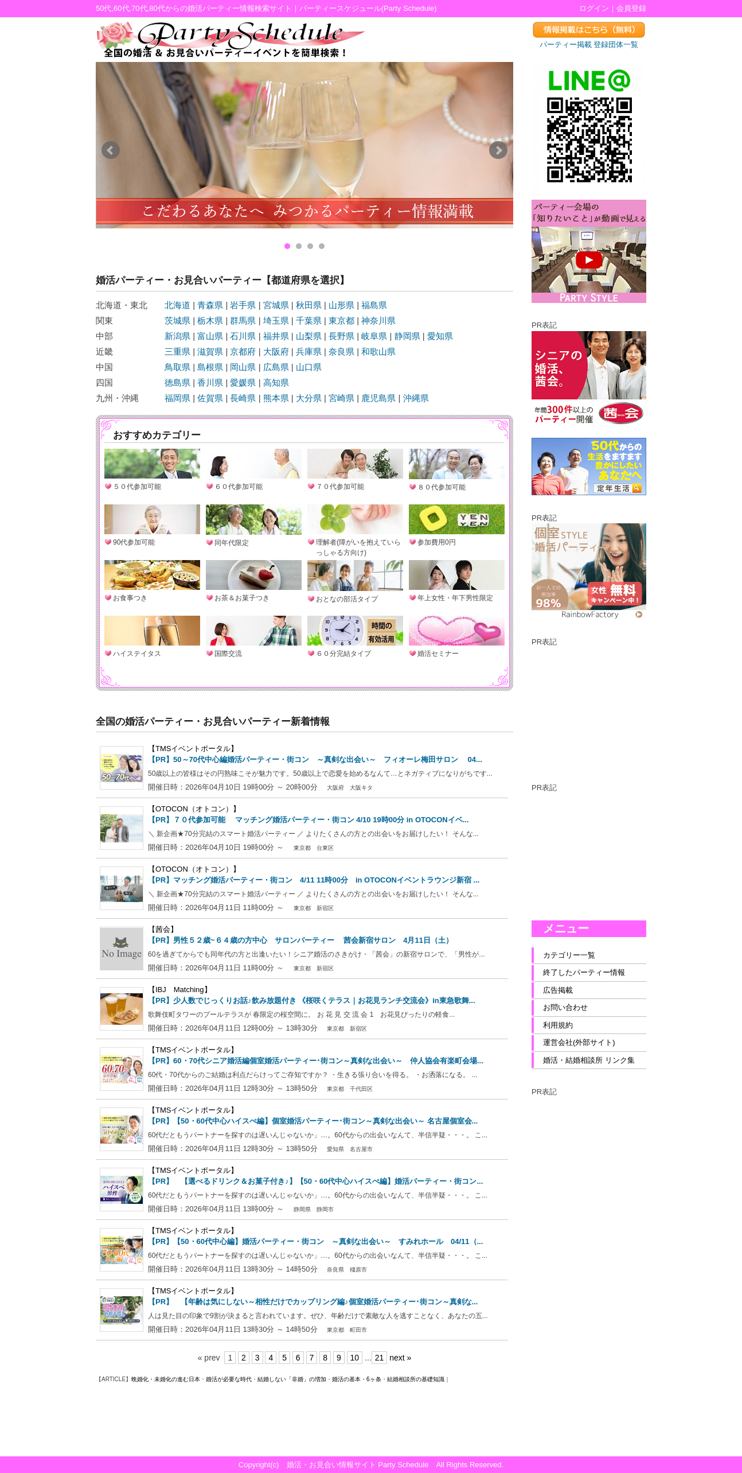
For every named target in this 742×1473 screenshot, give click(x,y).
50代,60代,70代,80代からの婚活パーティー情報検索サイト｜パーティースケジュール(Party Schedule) (266, 8)
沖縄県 (416, 398)
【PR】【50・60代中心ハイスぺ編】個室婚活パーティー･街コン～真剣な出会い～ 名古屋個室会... (313, 1121)
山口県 (309, 367)
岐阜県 (374, 336)
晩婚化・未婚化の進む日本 (165, 1379)
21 (379, 1357)
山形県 (341, 305)
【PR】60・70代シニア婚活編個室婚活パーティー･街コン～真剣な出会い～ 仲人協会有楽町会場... (315, 1060)
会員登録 (631, 8)
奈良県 (341, 351)
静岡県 (407, 336)
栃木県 (210, 320)
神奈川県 (378, 320)
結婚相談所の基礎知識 (415, 1379)
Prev (110, 150)
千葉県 (309, 320)
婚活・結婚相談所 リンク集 (589, 1060)
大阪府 (276, 351)
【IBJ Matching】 (180, 989)
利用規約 (558, 1025)
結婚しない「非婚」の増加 (291, 1379)
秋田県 (309, 305)
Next (498, 150)
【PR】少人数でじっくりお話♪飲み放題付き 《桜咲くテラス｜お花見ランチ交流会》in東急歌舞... (311, 1000)
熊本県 (276, 398)
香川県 (210, 382)
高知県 (276, 382)
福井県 (276, 336)
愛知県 (440, 336)
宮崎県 (341, 398)
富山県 (210, 336)
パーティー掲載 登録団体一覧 (589, 44)
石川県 (243, 336)
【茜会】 (163, 929)
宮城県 (276, 305)
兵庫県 (309, 351)
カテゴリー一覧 (569, 955)
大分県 (309, 398)
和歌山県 (378, 351)
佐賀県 (210, 398)
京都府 (243, 351)
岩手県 (243, 305)
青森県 (210, 305)
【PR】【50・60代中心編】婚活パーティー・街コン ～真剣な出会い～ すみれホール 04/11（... (315, 1241)
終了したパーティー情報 (584, 972)
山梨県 (309, 336)
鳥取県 (177, 367)
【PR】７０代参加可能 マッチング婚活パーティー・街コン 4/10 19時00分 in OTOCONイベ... (308, 819)
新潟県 (177, 336)
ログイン (594, 8)
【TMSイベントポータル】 (193, 748)
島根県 (210, 367)
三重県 (177, 351)
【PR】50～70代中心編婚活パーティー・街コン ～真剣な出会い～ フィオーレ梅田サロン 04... (315, 759)
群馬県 (243, 320)
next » (400, 1357)
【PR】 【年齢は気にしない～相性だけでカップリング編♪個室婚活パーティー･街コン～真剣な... (313, 1301)
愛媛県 (243, 382)
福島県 (374, 305)
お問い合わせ (565, 1007)
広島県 (276, 367)
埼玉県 (276, 320)
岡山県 (243, 367)
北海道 (177, 305)
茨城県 (177, 320)
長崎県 (243, 398)
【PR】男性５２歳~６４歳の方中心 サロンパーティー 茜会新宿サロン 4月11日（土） (300, 940)
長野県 (341, 336)
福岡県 (177, 398)
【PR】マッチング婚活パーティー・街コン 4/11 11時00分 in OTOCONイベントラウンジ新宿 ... (313, 880)
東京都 (341, 320)
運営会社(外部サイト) (579, 1042)
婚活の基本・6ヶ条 (356, 1379)
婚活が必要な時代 (229, 1379)
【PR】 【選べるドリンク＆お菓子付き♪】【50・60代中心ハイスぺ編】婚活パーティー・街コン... (315, 1181)
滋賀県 (210, 351)
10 (355, 1357)
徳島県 (177, 382)
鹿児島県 (378, 398)
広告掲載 (558, 990)
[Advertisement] (589, 704)
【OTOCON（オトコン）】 (194, 808)
